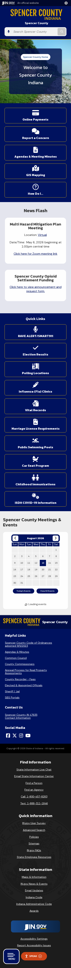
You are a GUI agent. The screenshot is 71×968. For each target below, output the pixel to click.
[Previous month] (15, 538)
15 (56, 563)
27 (43, 576)
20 (43, 569)
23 (14, 576)
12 (36, 563)
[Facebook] (8, 735)
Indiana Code (34, 897)
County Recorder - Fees (20, 679)
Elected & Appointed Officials (23, 685)
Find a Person (34, 783)
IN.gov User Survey (34, 823)
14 (49, 563)
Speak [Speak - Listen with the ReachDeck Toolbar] (33, 956)
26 (36, 576)
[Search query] (34, 31)
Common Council (16, 658)
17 (21, 569)
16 (14, 569)
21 (49, 569)
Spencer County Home (35, 57)
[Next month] (56, 538)
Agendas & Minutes (17, 652)
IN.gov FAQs (34, 850)
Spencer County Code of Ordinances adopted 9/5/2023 (28, 644)
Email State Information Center (34, 776)
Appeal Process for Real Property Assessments (26, 671)
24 (21, 576)
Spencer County (36, 23)
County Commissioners (19, 664)
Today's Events (23, 591)
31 (21, 583)
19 (36, 569)
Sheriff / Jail (12, 691)
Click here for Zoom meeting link (35, 254)
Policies (34, 837)
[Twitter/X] (14, 735)
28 (49, 576)
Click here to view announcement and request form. (36, 289)
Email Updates (34, 890)
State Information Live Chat (33, 769)
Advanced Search (34, 830)
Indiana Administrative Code (34, 904)
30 (14, 583)
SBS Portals (12, 697)
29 (56, 576)
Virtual (42, 235)
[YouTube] (27, 735)
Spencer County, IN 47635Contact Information (21, 716)
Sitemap (34, 843)
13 (43, 563)
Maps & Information (34, 877)
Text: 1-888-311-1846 (34, 803)
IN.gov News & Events (34, 883)
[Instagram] (21, 735)
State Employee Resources (34, 857)
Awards (34, 910)
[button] (67, 3)
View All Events (47, 591)
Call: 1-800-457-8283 (34, 796)
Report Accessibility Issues (34, 945)
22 (56, 569)
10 (21, 563)
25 (28, 576)
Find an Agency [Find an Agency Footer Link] (34, 789)
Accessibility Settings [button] (34, 938)
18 (28, 569)
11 (28, 563)
